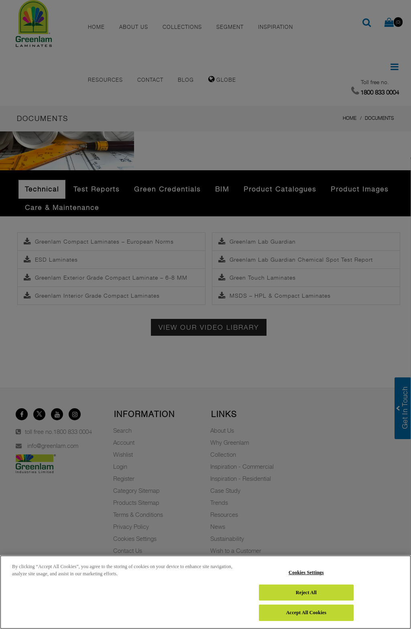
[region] (205, 592)
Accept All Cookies (306, 612)
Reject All (306, 592)
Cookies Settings (306, 572)
